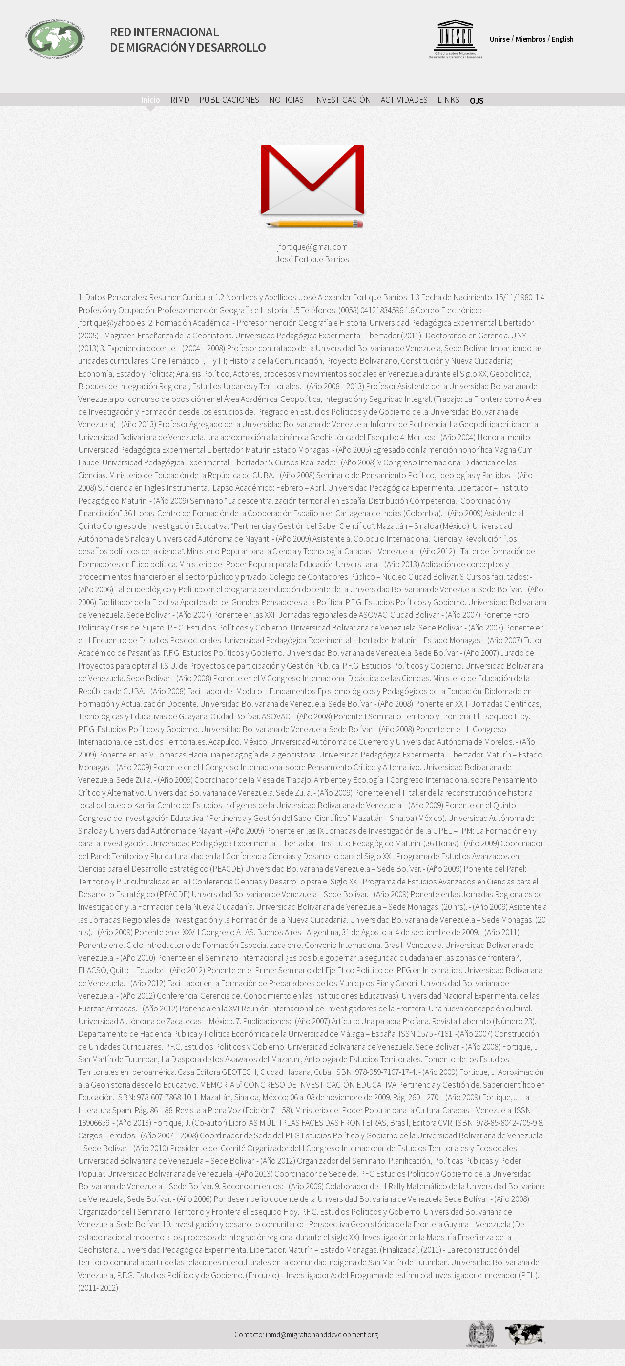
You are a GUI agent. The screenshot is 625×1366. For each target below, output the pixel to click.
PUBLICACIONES (229, 99)
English (563, 38)
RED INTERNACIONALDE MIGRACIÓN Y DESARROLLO (188, 39)
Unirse (500, 38)
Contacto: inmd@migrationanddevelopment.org (306, 1334)
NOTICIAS (286, 99)
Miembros (531, 38)
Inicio (150, 99)
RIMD (179, 99)
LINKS (448, 99)
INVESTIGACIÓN (342, 99)
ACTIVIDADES (404, 99)
